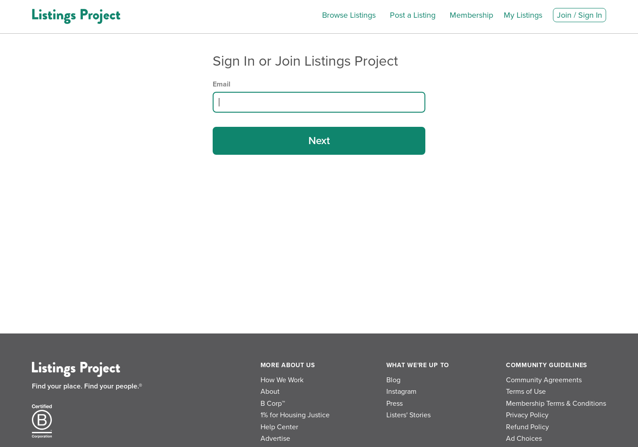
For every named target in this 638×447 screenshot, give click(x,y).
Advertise (275, 438)
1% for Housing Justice (295, 415)
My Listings (523, 15)
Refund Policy (527, 427)
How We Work (282, 380)
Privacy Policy (527, 415)
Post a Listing (413, 15)
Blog (393, 380)
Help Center (279, 427)
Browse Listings (349, 15)
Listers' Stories (408, 415)
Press (394, 403)
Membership (471, 15)
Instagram (401, 391)
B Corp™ (273, 403)
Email (221, 84)
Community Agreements (544, 380)
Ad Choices (524, 438)
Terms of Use (526, 391)
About (270, 391)
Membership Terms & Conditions (556, 403)
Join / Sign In (579, 15)
